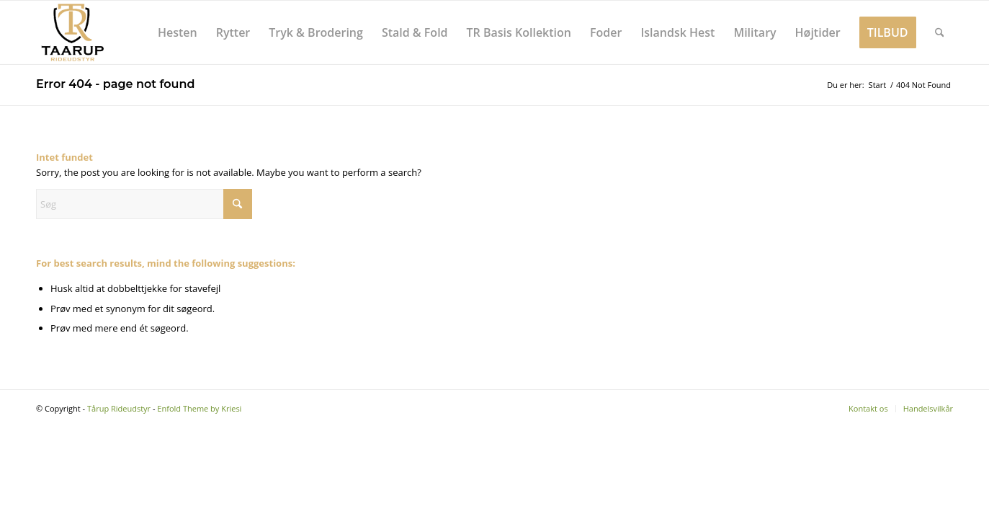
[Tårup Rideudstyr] (72, 32)
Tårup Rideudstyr (119, 408)
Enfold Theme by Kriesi (199, 408)
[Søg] (940, 32)
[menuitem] (177, 32)
